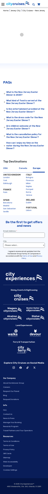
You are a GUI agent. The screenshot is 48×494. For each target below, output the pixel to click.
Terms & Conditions (11, 441)
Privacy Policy (8, 449)
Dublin (28, 202)
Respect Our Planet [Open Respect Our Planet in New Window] (11, 391)
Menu (3, 4)
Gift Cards (7, 453)
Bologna (29, 177)
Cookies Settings (10, 470)
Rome (28, 192)
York (5, 180)
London (6, 177)
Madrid (6, 205)
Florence (30, 180)
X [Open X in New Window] (34, 367)
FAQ (5, 410)
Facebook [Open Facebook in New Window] (20, 367)
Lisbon (28, 210)
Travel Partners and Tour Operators (18, 430)
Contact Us (7, 414)
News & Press (8, 418)
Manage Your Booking (12, 422)
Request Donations (11, 399)
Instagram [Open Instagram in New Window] (14, 367)
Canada (23, 168)
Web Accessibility (10, 461)
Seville (6, 211)
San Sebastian (9, 208)
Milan (28, 183)
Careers (6, 387)
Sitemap (6, 457)
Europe (36, 168)
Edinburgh (7, 183)
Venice (29, 195)
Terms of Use (8, 445)
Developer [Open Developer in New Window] (7, 466)
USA (5, 168)
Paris (5, 192)
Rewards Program (10, 426)
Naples (29, 186)
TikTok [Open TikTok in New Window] (27, 367)
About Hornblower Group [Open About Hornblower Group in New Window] (13, 383)
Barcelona (7, 202)
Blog (5, 395)
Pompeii (29, 189)
